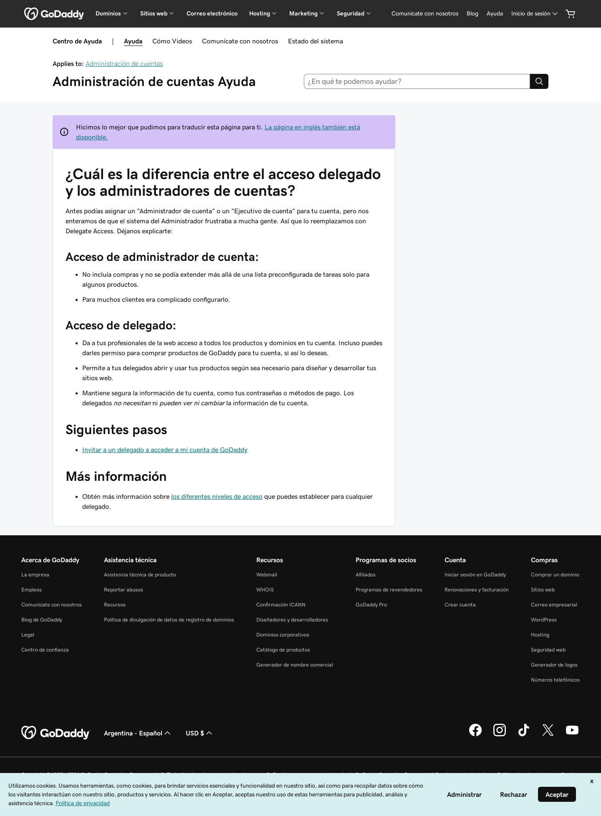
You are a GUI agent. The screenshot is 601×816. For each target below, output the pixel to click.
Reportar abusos (123, 589)
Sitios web (543, 589)
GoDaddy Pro (371, 604)
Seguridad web (548, 649)
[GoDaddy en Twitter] (548, 735)
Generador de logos (554, 664)
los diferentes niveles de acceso (217, 496)
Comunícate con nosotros (240, 41)
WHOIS (265, 589)
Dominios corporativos (282, 634)
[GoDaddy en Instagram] (499, 735)
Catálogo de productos (283, 649)
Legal (27, 634)
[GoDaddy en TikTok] (523, 735)
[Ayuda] (494, 13)
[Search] (539, 81)
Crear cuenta (460, 604)
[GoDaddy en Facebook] (475, 735)
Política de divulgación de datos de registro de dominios (169, 619)
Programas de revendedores (389, 589)
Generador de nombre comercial (294, 664)
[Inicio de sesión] (535, 13)
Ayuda (133, 41)
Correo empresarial (554, 604)
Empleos (31, 589)
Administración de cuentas (124, 63)
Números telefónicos (555, 679)
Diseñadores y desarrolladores (292, 619)
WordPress (544, 619)
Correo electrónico (212, 13)
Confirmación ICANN (281, 604)
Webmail (266, 574)
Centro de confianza (45, 649)
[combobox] (417, 81)
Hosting (540, 634)
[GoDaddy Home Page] (56, 733)
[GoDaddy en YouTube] (572, 735)
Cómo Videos (172, 41)
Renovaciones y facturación (476, 589)
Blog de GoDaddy (41, 619)
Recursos (115, 604)
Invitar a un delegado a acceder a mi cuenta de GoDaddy (164, 449)
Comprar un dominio (555, 574)
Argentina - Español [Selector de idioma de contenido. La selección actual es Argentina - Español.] (138, 733)
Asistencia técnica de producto (140, 574)
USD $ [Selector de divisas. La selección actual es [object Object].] (200, 733)
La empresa (35, 574)
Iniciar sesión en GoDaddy (475, 574)
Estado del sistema (315, 41)
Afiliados (366, 574)
